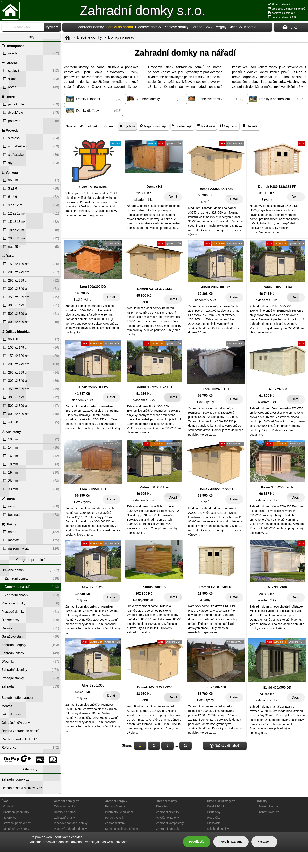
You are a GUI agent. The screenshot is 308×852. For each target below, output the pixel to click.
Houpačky (213, 817)
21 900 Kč (205, 593)
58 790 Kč (205, 395)
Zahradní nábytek (167, 828)
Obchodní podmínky (16, 812)
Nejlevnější (182, 126)
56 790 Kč (205, 693)
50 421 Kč (82, 692)
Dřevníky (162, 806)
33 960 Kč (205, 495)
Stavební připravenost (17, 823)
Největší (250, 126)
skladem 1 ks (143, 199)
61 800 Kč (266, 395)
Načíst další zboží (225, 746)
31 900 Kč (266, 193)
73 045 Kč (266, 694)
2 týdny (82, 600)
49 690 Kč (82, 293)
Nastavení (264, 841)
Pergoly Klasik (114, 817)
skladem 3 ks (266, 600)
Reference (9, 817)
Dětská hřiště (215, 806)
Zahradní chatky (64, 817)
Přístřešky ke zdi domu (120, 812)
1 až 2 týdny (82, 299)
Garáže (196, 27)
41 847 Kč (82, 393)
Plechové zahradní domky (71, 823)
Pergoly (221, 27)
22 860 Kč (143, 193)
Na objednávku (144, 600)
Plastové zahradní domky (70, 828)
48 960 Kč (143, 295)
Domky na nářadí (121, 37)
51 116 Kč (143, 393)
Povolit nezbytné (230, 841)
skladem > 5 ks (205, 300)
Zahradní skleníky (167, 812)
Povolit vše (196, 841)
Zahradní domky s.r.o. (142, 10)
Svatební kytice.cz (270, 806)
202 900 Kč (143, 593)
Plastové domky (175, 27)
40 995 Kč (143, 493)
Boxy (208, 27)
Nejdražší (206, 126)
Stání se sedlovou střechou (122, 828)
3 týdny (266, 199)
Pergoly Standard (116, 806)
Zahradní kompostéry (170, 823)
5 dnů (205, 202)
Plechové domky (148, 27)
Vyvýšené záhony (167, 817)
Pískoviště (214, 823)
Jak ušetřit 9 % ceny (16, 828)
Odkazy (262, 801)
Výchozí (127, 126)
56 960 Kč (205, 195)
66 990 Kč (82, 495)
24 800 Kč (266, 594)
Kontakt (250, 27)
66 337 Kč (266, 493)
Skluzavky (213, 812)
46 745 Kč (266, 293)
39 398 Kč (205, 293)
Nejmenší (229, 126)
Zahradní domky (91, 27)
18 (186, 745)
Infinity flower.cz (268, 812)
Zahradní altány (115, 823)
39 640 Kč (82, 594)
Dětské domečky (218, 828)
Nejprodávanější (153, 126)
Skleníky (235, 27)
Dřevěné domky (89, 37)
